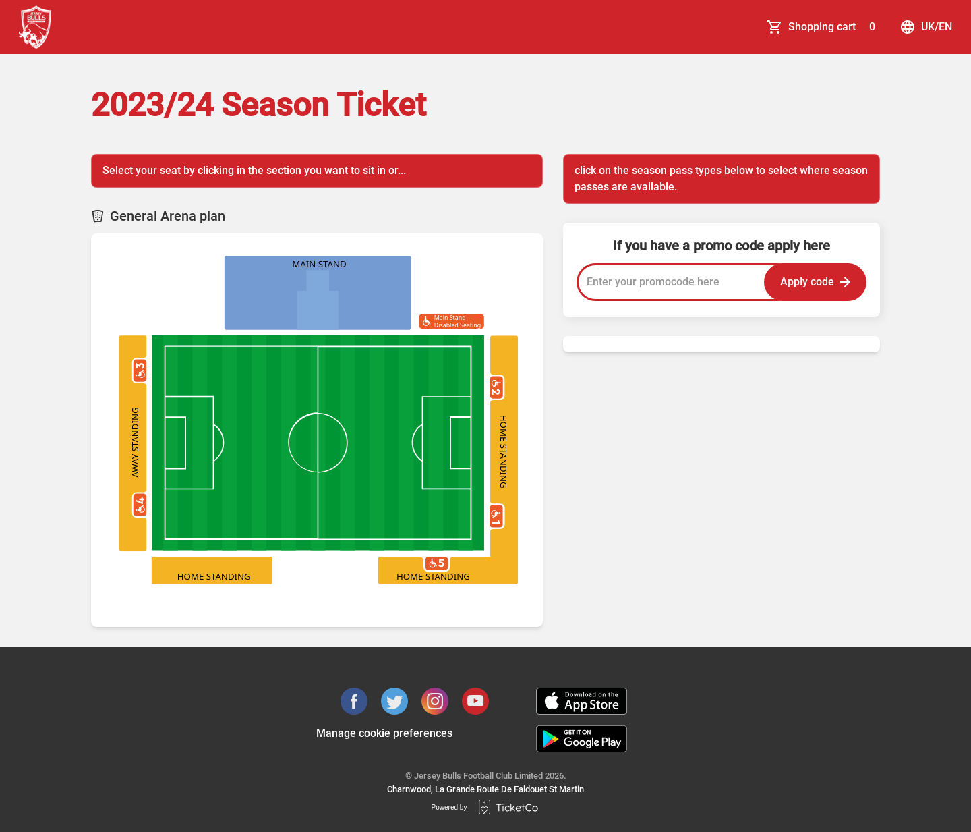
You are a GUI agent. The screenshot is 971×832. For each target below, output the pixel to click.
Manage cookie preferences (384, 733)
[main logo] (35, 27)
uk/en (926, 27)
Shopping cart (834, 27)
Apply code (815, 281)
